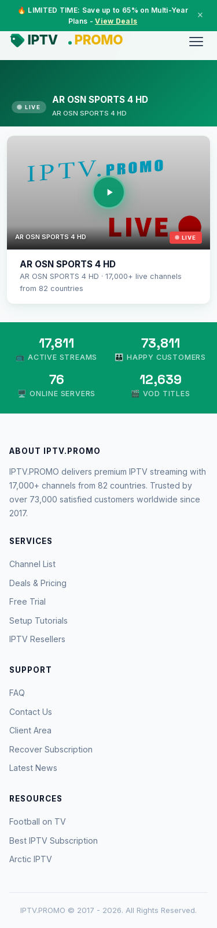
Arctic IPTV (30, 859)
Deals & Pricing (38, 583)
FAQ (17, 693)
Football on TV (37, 821)
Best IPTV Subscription (53, 840)
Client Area (30, 730)
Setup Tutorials (38, 620)
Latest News (33, 768)
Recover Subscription (51, 749)
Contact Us (30, 712)
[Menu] (196, 41)
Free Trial (27, 601)
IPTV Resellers (37, 639)
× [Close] (200, 15)
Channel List (32, 564)
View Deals (116, 21)
